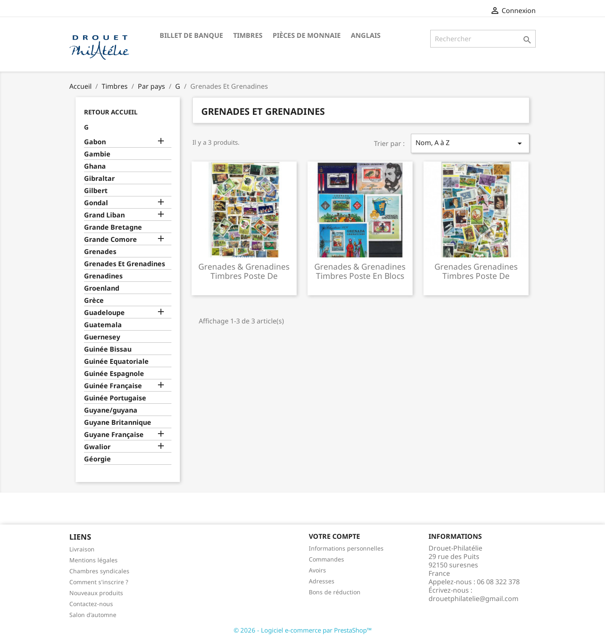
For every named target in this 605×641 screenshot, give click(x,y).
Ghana (95, 166)
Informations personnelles (346, 548)
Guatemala (103, 324)
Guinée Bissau (108, 349)
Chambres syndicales (99, 571)
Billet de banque (191, 35)
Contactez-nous (91, 604)
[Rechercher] (483, 39)
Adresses (321, 581)
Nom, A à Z (470, 143)
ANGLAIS (366, 35)
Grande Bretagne (113, 227)
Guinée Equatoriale (116, 361)
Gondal (96, 203)
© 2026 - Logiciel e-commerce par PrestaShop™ (303, 630)
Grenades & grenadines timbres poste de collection (243, 276)
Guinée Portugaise (115, 398)
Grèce (94, 300)
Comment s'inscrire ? (98, 582)
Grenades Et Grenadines (124, 264)
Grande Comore (110, 239)
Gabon (95, 142)
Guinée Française (113, 385)
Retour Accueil (110, 112)
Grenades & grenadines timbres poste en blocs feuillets (359, 276)
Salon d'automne (92, 615)
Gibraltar (99, 178)
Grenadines (103, 276)
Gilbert (96, 190)
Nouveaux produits (96, 593)
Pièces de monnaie (307, 35)
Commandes (326, 559)
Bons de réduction (334, 592)
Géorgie (97, 459)
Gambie (97, 154)
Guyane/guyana (110, 410)
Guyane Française (114, 434)
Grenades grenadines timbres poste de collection (476, 276)
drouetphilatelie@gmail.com (473, 598)
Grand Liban (104, 215)
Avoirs (317, 570)
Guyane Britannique (117, 422)
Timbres (248, 35)
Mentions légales (93, 560)
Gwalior (97, 446)
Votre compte (334, 536)
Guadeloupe (104, 312)
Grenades (100, 251)
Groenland (101, 288)
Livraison (82, 549)
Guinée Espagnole (114, 373)
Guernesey (102, 337)
